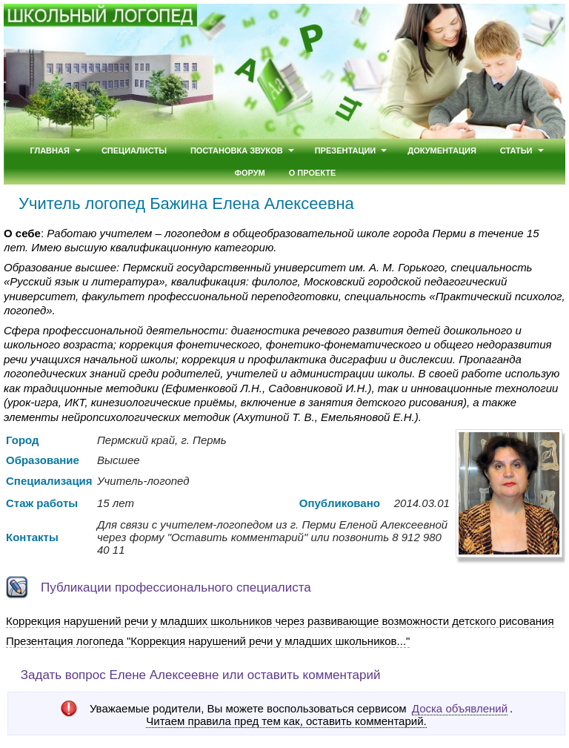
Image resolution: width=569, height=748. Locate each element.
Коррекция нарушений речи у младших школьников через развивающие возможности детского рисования (280, 621)
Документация (441, 150)
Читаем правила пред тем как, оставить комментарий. (286, 721)
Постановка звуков (236, 150)
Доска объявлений (460, 708)
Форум (250, 172)
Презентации (345, 150)
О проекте (312, 172)
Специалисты (134, 150)
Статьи (516, 150)
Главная (49, 150)
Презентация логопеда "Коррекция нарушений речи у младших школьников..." (208, 641)
